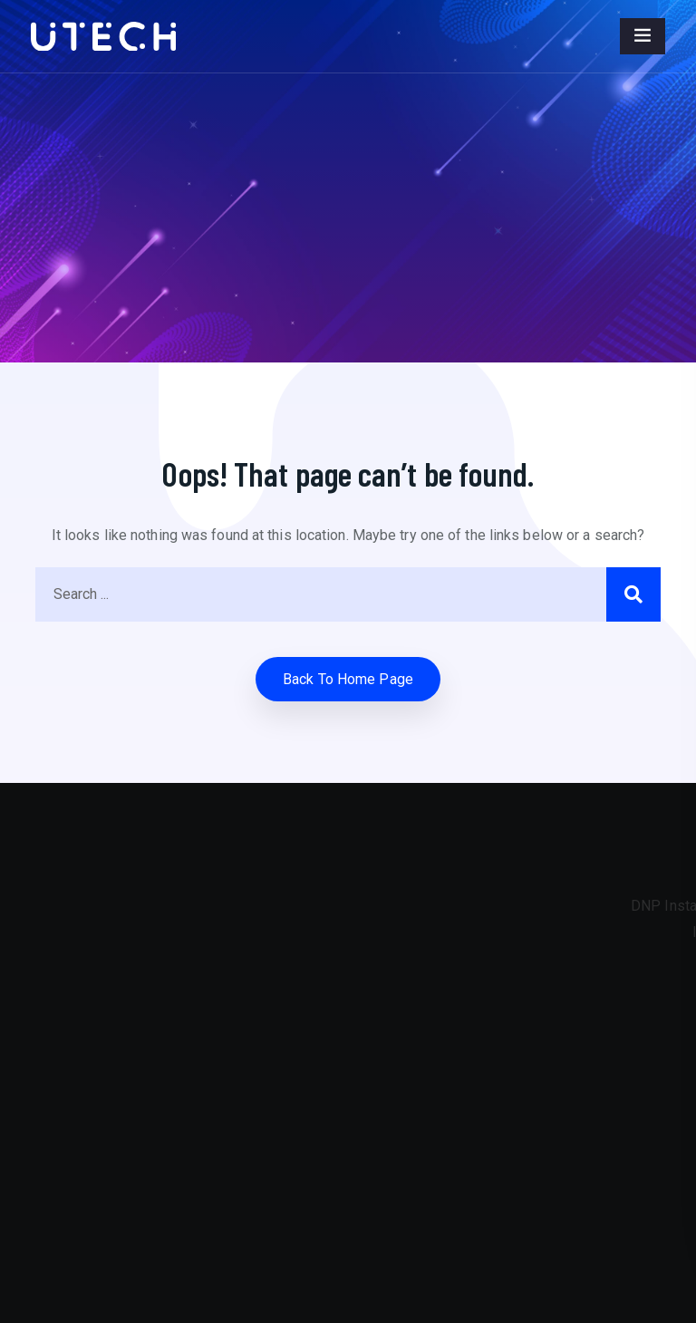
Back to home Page (348, 679)
